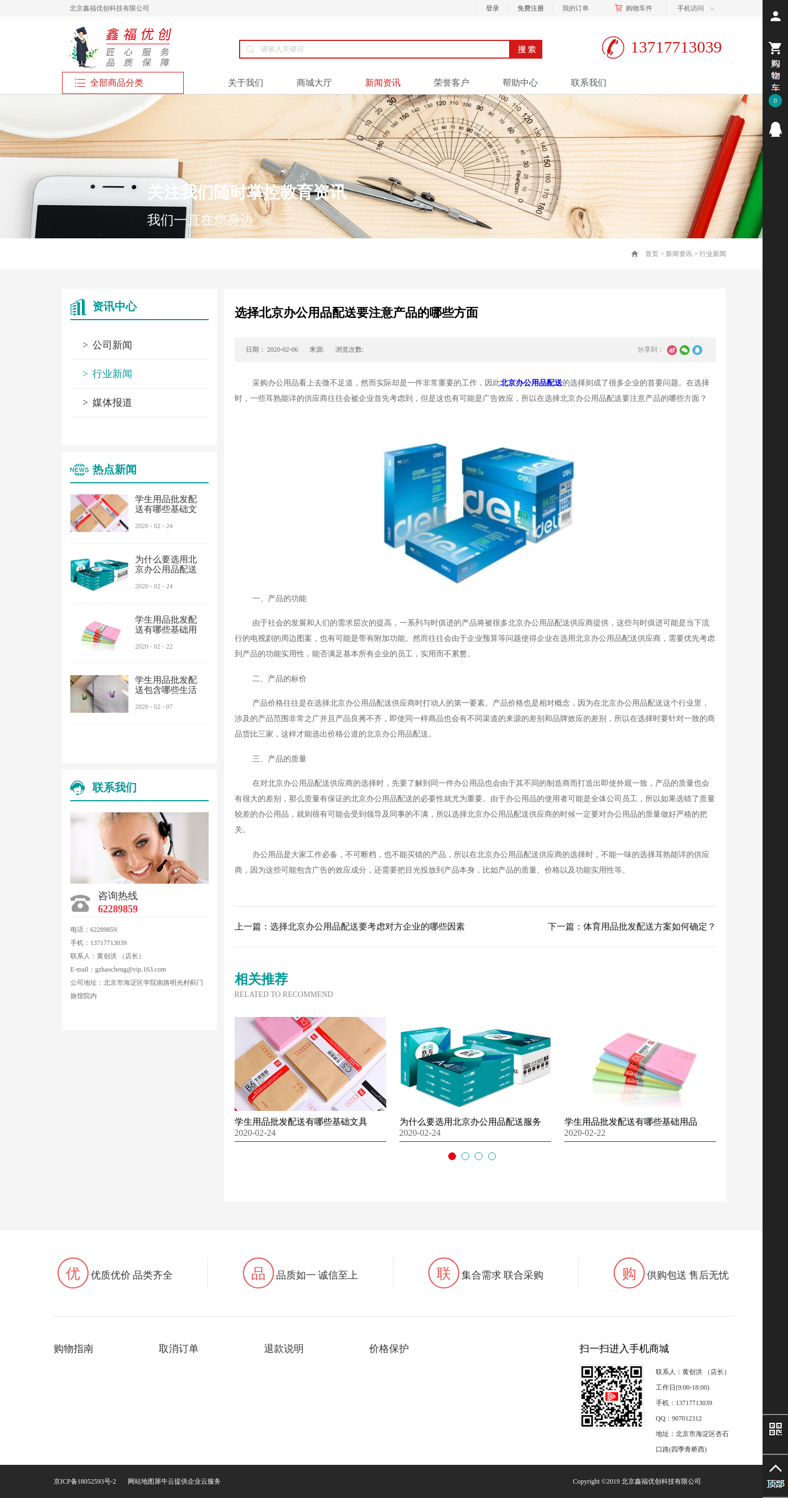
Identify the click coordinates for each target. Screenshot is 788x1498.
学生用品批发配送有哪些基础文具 (166, 509)
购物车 (636, 8)
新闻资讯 (679, 254)
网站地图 (139, 1481)
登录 (492, 8)
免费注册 (530, 8)
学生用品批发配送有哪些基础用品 (166, 629)
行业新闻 (712, 254)
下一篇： (632, 926)
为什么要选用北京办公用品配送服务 (166, 569)
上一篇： (350, 926)
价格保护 (389, 1348)
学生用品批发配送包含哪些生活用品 (166, 689)
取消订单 (179, 1348)
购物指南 (74, 1348)
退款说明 (284, 1348)
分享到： (650, 349)
